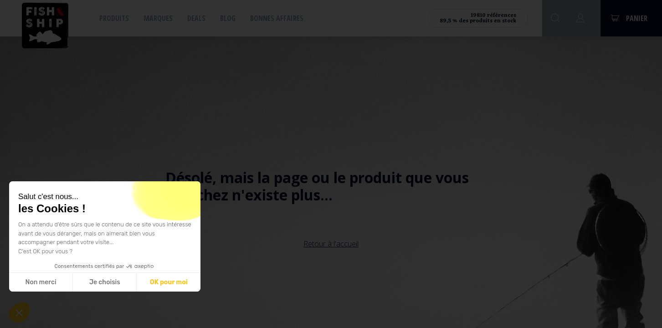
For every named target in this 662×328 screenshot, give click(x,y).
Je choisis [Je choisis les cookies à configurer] (104, 282)
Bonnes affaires (276, 18)
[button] (19, 312)
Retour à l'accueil (331, 244)
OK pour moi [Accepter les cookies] (169, 282)
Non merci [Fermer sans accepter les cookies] (40, 282)
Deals (196, 18)
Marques (158, 18)
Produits (114, 18)
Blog (228, 18)
